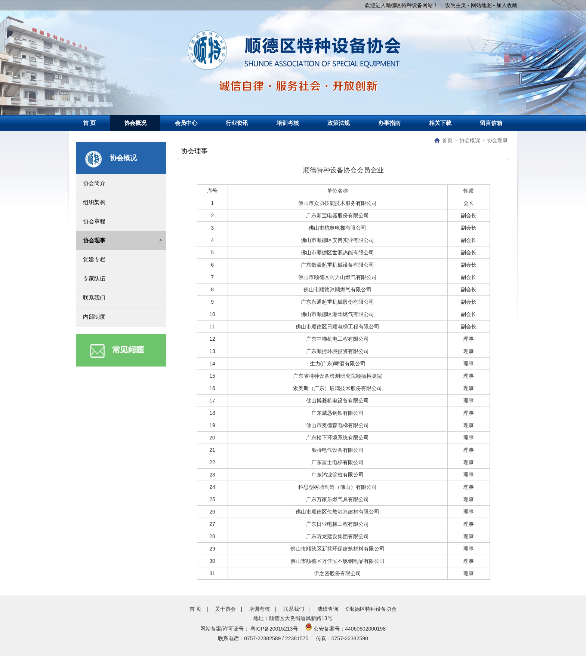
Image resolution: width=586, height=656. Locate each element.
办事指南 (389, 123)
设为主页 (455, 5)
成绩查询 (327, 609)
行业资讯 (237, 123)
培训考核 (288, 123)
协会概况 (135, 123)
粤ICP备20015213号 (274, 629)
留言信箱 (491, 123)
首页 (443, 140)
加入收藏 (506, 5)
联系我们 (293, 609)
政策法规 (338, 123)
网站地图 (481, 5)
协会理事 (497, 140)
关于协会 (225, 609)
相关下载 (440, 123)
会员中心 (186, 123)
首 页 (89, 123)
